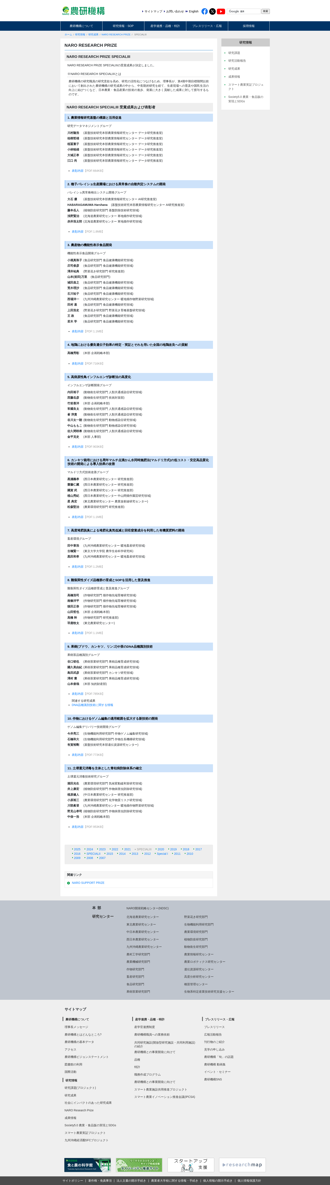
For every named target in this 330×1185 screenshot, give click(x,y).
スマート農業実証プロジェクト (85, 1132)
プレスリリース (214, 1027)
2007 (102, 858)
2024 (89, 849)
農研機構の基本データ (79, 1042)
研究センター (103, 916)
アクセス (70, 1049)
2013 (135, 853)
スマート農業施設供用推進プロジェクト (160, 1089)
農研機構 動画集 (215, 1064)
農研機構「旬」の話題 (219, 1057)
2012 (147, 853)
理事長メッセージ (76, 1027)
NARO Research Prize (79, 1110)
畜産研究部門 (135, 976)
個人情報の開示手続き (218, 1180)
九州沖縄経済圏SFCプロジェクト (87, 1140)
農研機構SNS (213, 1079)
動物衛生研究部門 (196, 946)
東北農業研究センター (141, 924)
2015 (109, 853)
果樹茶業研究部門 (138, 991)
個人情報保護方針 (249, 1180)
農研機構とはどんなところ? (83, 1034)
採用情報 (249, 26)
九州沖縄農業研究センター (144, 946)
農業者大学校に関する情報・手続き (174, 1180)
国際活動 (70, 1071)
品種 (137, 1059)
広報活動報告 (213, 1034)
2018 (186, 849)
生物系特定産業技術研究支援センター (209, 991)
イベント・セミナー (217, 1071)
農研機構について (81, 26)
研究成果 (93, 34)
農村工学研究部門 (138, 954)
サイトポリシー (73, 1180)
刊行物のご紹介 (214, 1042)
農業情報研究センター (199, 954)
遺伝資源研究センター (199, 969)
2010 (190, 853)
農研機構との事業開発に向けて (155, 1052)
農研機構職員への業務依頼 (152, 1034)
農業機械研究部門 (138, 961)
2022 (115, 849)
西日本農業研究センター (142, 939)
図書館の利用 (73, 1064)
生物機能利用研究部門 (199, 924)
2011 (177, 853)
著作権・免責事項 (100, 1180)
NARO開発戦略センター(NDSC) (147, 908)
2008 (89, 858)
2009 (77, 858)
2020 (161, 849)
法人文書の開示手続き (131, 1180)
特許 (137, 1067)
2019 (173, 849)
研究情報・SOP (123, 26)
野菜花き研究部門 (196, 917)
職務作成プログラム (147, 1074)
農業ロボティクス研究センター (204, 961)
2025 (77, 849)
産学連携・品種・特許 (165, 26)
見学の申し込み (214, 1049)
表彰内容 (78, 170)
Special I (162, 853)
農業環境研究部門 (196, 931)
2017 (198, 849)
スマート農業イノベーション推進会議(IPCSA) (164, 1096)
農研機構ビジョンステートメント (87, 1057)
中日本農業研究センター (142, 931)
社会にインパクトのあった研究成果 (88, 1102)
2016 (77, 853)
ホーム (68, 34)
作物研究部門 (135, 969)
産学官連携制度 (144, 1027)
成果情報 (70, 1118)
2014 (122, 853)
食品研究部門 (135, 984)
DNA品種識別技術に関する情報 (92, 705)
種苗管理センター (196, 984)
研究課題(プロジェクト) (80, 1087)
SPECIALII (93, 853)
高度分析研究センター (199, 976)
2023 (102, 849)
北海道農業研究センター (142, 917)
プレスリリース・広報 (207, 26)
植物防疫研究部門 (196, 939)
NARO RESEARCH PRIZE (116, 34)
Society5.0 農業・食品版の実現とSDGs (90, 1125)
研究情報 (80, 34)
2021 (127, 849)
